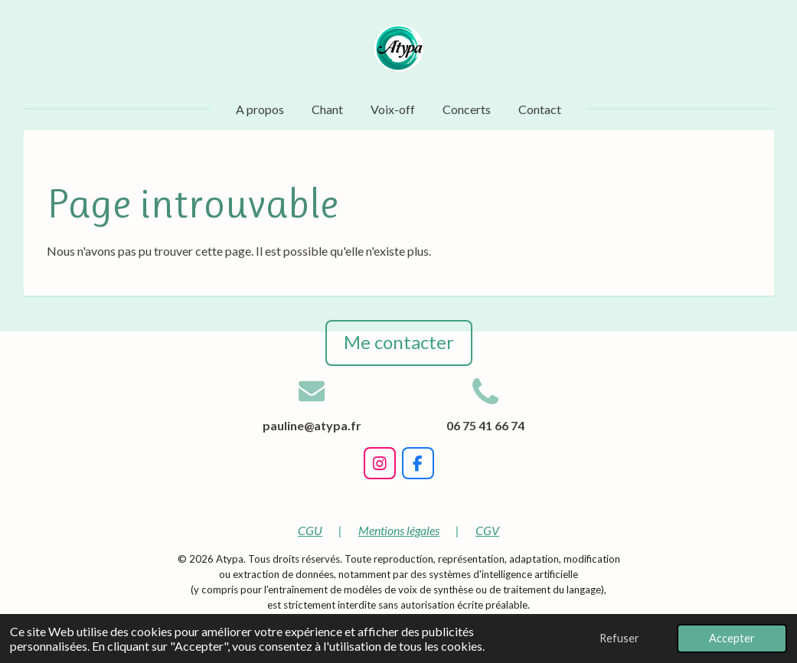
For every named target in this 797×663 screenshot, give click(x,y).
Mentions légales (398, 530)
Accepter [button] (732, 638)
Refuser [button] (619, 638)
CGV (487, 530)
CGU (310, 530)
